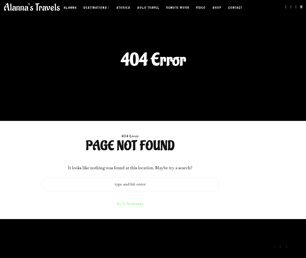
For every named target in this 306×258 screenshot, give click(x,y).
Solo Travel (148, 8)
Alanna (70, 8)
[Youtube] (296, 6)
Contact (235, 8)
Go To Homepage (130, 203)
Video (201, 8)
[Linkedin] (290, 6)
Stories (123, 8)
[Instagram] (286, 6)
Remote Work (177, 8)
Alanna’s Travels (32, 7)
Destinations (95, 8)
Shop (216, 8)
